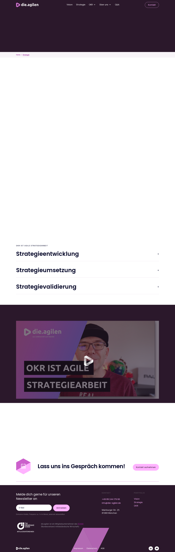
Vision (70, 4)
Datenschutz (92, 548)
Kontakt (152, 4)
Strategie (80, 4)
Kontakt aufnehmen (146, 467)
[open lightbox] (87, 360)
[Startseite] (27, 5)
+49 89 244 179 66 (111, 499)
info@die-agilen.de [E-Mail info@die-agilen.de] (111, 503)
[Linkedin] (151, 548)
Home (18, 55)
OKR (136, 506)
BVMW (80, 524)
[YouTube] (157, 548)
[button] (92, 4)
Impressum (78, 548)
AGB (102, 548)
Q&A (117, 4)
